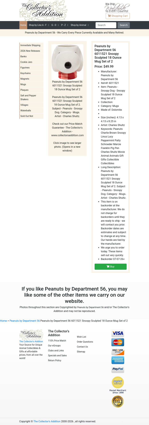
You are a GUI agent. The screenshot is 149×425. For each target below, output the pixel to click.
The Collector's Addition (31, 341)
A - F (38, 25)
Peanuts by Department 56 (90, 307)
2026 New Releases (30, 51)
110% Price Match (57, 340)
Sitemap (81, 351)
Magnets (24, 79)
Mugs (23, 84)
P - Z (63, 25)
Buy (110, 266)
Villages (24, 105)
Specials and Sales (57, 355)
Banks (23, 56)
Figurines (25, 67)
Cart (118, 15)
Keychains (25, 73)
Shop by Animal (78, 25)
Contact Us (82, 346)
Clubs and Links (56, 350)
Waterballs (25, 110)
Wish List (81, 337)
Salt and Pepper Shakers (28, 97)
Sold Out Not (26, 116)
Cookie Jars (26, 62)
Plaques (24, 90)
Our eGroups (54, 345)
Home (23, 25)
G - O (54, 25)
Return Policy (54, 360)
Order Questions (85, 341)
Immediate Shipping (30, 45)
